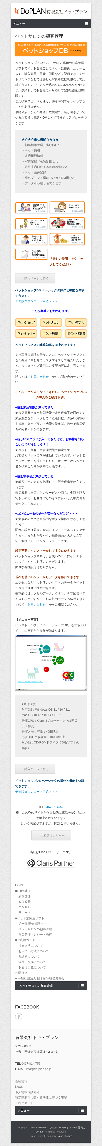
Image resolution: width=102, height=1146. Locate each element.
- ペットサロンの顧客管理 (35, 986)
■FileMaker (22, 891)
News (19, 1086)
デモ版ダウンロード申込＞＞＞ (36, 301)
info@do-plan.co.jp (39, 1069)
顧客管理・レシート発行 (35, 934)
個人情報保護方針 (27, 1092)
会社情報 (21, 1081)
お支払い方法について (33, 951)
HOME (19, 885)
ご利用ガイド (24, 1103)
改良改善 (24, 901)
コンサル (24, 907)
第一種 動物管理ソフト (34, 923)
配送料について (29, 956)
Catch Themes (64, 1136)
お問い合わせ (39, 376)
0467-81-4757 (54, 807)
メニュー (19, 23)
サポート (24, 912)
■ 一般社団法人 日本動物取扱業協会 (39, 978)
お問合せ (21, 973)
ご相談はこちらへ (52, 835)
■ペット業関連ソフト (29, 918)
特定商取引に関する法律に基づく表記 (41, 1097)
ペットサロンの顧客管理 (35, 929)
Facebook (18, 1016)
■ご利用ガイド (25, 940)
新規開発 (24, 896)
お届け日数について (32, 967)
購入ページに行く (36, 278)
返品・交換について (32, 962)
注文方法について (30, 945)
